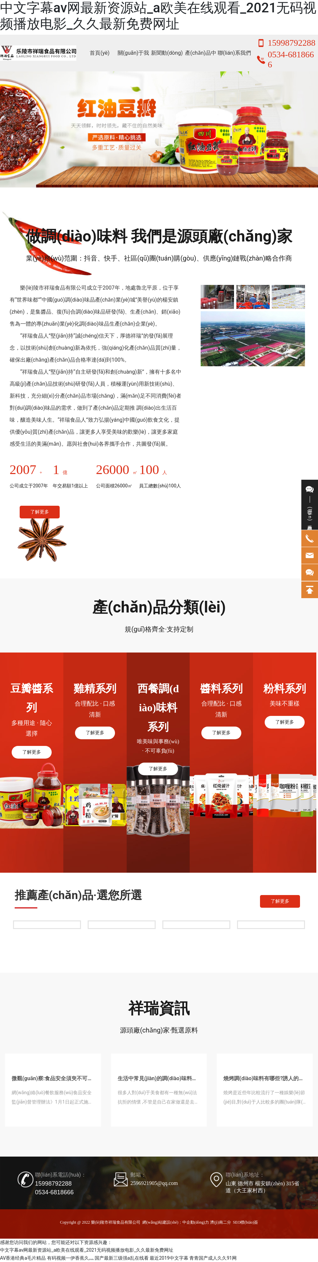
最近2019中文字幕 (169, 1258)
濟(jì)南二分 (220, 1222)
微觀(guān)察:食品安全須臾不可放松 (52, 1081)
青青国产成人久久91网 (213, 1258)
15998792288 (291, 43)
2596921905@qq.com (154, 1183)
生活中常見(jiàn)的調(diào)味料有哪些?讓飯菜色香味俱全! (157, 1081)
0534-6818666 (54, 1192)
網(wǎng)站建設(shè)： (162, 1222)
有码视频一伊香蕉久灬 (70, 1258)
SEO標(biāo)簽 (245, 1222)
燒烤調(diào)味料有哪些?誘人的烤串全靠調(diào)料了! (263, 1081)
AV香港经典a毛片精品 (23, 1258)
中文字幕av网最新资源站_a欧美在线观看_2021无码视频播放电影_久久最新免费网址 (158, 16)
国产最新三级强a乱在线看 (122, 1258)
